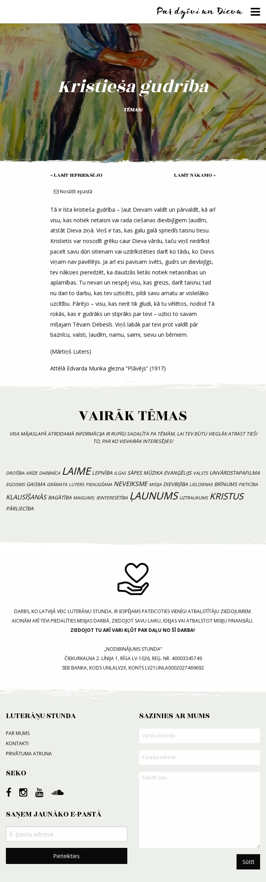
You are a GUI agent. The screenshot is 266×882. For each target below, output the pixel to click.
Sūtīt (248, 862)
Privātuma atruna (29, 753)
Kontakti (17, 743)
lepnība (102, 472)
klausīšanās (26, 497)
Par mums (17, 733)
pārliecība (19, 508)
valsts (200, 473)
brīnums (225, 484)
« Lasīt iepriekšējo (76, 175)
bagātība (60, 497)
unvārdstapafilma (234, 472)
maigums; (84, 498)
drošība (15, 473)
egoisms (15, 484)
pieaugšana (99, 484)
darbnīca (49, 473)
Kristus (226, 496)
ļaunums (153, 496)
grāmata (57, 484)
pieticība (248, 484)
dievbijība (175, 484)
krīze (31, 473)
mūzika (152, 472)
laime (76, 471)
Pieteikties (66, 856)
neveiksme (130, 483)
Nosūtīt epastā (73, 191)
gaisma (35, 484)
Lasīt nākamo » (195, 175)
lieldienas (201, 484)
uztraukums (193, 498)
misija (155, 484)
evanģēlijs (177, 472)
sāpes (134, 472)
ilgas (120, 473)
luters (76, 484)
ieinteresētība (112, 498)
